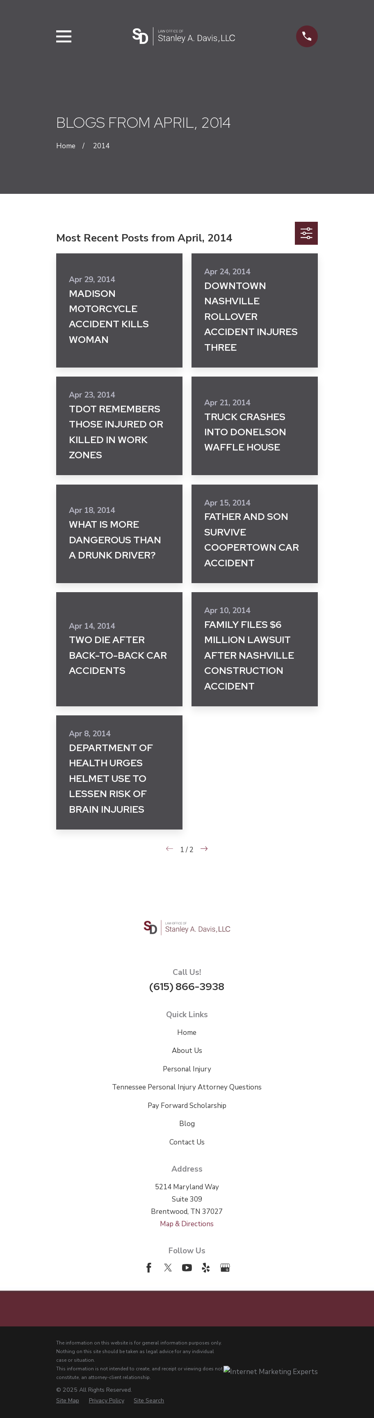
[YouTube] (187, 1268)
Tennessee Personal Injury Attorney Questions (187, 1087)
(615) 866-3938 (186, 986)
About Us (187, 1050)
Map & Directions (187, 1224)
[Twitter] (168, 1268)
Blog (187, 1123)
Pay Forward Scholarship (187, 1105)
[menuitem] (67, 1400)
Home (186, 1032)
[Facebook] (149, 1268)
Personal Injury (187, 1069)
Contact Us (187, 1142)
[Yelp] (206, 1268)
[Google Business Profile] (225, 1268)
